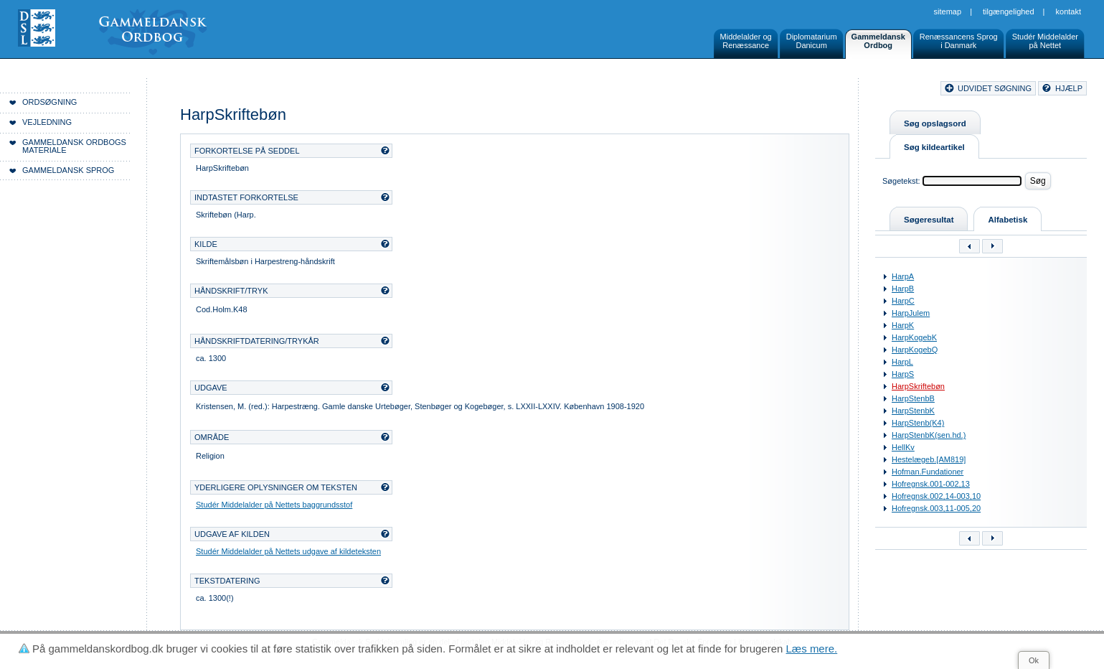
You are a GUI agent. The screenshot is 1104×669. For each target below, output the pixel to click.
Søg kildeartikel (934, 147)
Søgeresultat (928, 219)
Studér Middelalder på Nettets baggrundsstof (274, 504)
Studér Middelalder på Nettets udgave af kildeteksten (288, 551)
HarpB (903, 288)
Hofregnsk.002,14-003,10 (936, 496)
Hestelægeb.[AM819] (929, 459)
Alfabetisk (1007, 219)
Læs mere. (812, 648)
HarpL (902, 361)
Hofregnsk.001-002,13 (931, 483)
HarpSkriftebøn (918, 386)
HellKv (903, 447)
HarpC (903, 300)
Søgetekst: (901, 181)
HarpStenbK (913, 410)
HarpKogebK (914, 337)
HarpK (903, 325)
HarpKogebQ (915, 349)
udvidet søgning (995, 88)
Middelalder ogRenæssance (746, 41)
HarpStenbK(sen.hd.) (929, 435)
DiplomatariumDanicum (811, 41)
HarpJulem (911, 313)
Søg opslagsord (935, 123)
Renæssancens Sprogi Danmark (959, 41)
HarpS (903, 374)
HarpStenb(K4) (918, 422)
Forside (220, 90)
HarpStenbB (913, 398)
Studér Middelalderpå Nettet (1045, 41)
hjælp (1068, 88)
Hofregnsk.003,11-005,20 (936, 508)
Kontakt (1068, 11)
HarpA (903, 276)
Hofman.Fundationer (927, 471)
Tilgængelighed (1008, 11)
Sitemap (948, 11)
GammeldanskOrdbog (878, 41)
